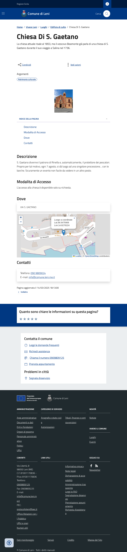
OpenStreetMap (92, 256)
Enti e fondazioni (25, 427)
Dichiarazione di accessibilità (75, 478)
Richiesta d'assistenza (75, 511)
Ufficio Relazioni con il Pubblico (27, 516)
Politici (20, 445)
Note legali (70, 471)
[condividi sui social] (24, 64)
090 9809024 (38, 273)
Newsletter (94, 470)
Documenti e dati (25, 422)
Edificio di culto (58, 27)
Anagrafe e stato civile (51, 420)
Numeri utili (22, 528)
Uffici (19, 450)
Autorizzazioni (47, 427)
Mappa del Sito (95, 540)
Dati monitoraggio (25, 540)
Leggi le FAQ (71, 491)
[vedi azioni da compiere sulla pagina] (73, 64)
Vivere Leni (31, 27)
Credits (70, 540)
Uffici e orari (22, 523)
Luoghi (43, 27)
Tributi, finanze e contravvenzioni (75, 420)
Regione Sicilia (23, 3)
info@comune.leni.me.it (42, 277)
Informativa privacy (74, 466)
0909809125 (23, 484)
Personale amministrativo (27, 439)
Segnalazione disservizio (75, 497)
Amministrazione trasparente (75, 486)
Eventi (92, 442)
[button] (63, 233)
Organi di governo (25, 431)
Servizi (51, 540)
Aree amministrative (26, 417)
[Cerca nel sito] (105, 13)
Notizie (92, 417)
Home (20, 27)
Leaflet (77, 256)
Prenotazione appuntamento (75, 504)
